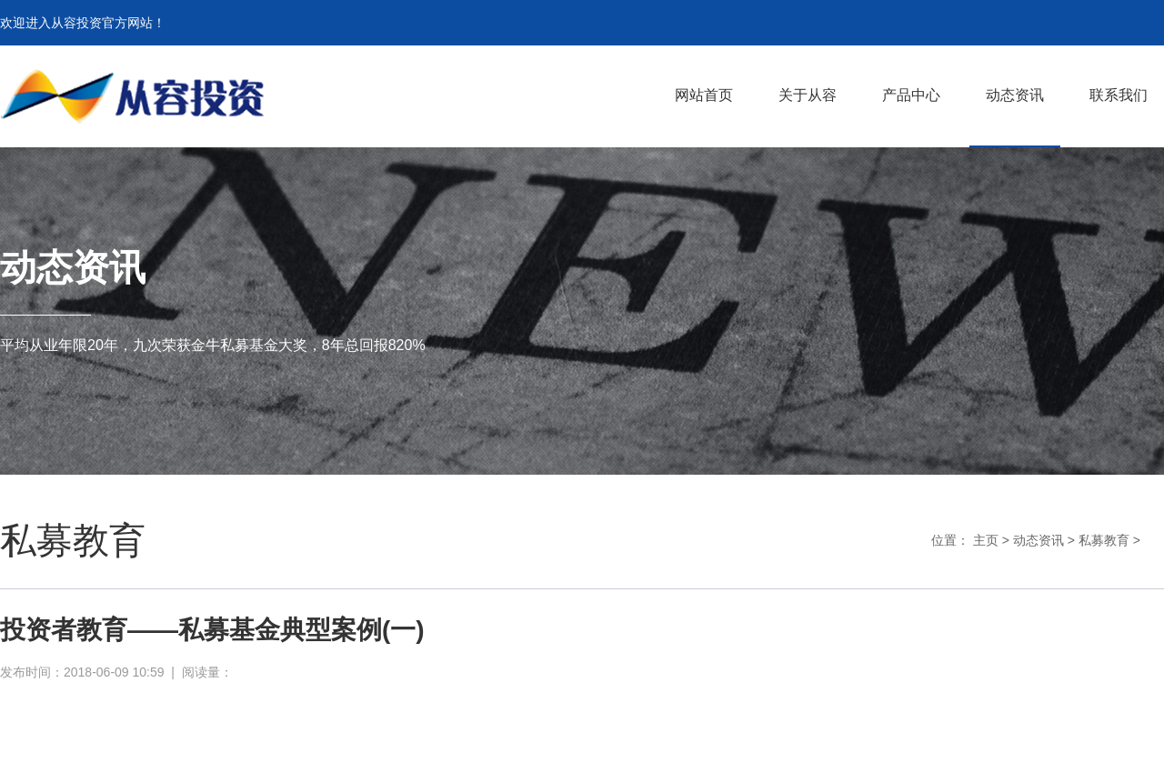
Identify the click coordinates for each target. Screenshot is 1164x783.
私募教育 (1104, 540)
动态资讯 (1038, 540)
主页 (985, 540)
